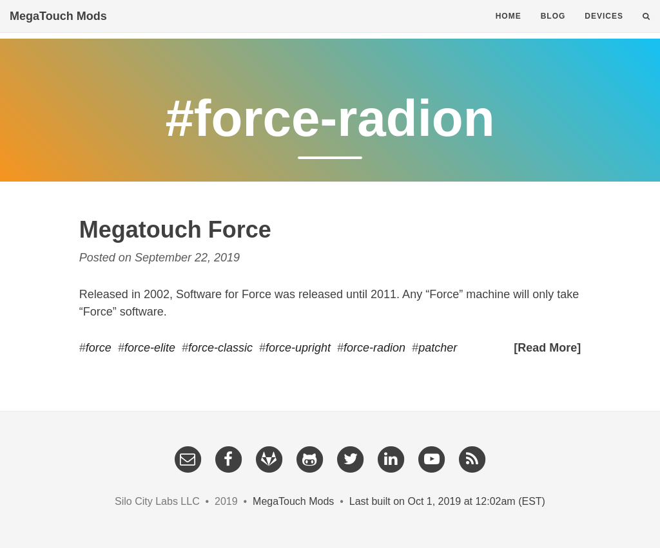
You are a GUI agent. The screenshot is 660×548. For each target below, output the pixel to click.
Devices (604, 28)
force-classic (220, 347)
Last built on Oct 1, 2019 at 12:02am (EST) (447, 501)
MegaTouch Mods (58, 29)
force (99, 347)
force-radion (374, 347)
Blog (553, 28)
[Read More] (547, 347)
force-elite (149, 347)
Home (508, 28)
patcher (437, 347)
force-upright (298, 347)
